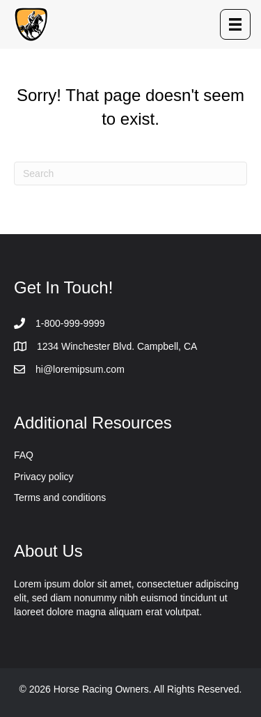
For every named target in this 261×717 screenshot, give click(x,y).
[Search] (130, 173)
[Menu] (235, 24)
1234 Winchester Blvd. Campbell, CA (117, 346)
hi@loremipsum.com (80, 369)
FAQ (23, 455)
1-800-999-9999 (70, 323)
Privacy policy (44, 476)
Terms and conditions (60, 497)
